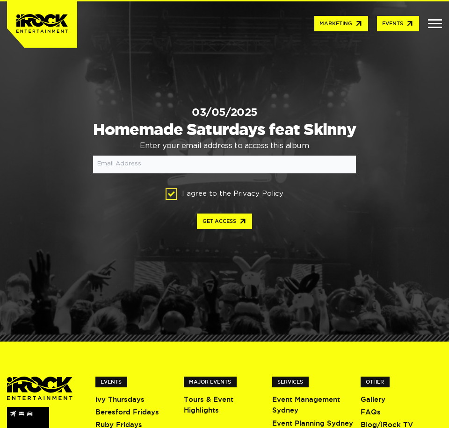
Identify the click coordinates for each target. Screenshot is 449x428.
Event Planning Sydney (312, 423)
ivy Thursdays (120, 399)
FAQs (371, 412)
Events (398, 24)
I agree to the (224, 194)
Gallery (373, 399)
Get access (225, 221)
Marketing (341, 24)
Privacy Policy (258, 193)
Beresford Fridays (127, 412)
